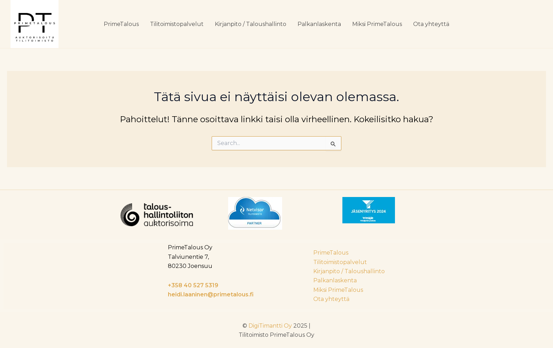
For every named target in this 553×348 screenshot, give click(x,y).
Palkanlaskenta (319, 24)
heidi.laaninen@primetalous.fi (211, 294)
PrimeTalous (121, 24)
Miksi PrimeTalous (377, 24)
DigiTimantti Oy (270, 325)
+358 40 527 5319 (193, 285)
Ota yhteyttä (431, 24)
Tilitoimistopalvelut (177, 24)
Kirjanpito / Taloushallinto (250, 24)
